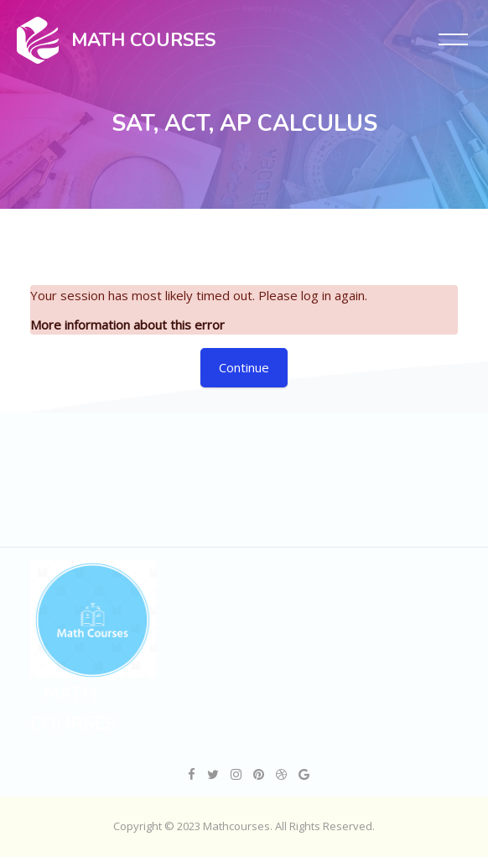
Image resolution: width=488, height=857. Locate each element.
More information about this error (127, 324)
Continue (244, 367)
